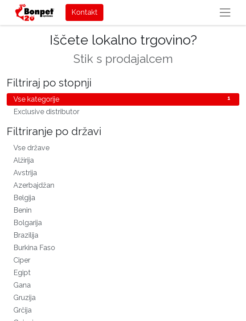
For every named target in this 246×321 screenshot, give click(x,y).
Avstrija (123, 172)
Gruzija (123, 297)
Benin (123, 209)
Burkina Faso (123, 247)
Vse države (123, 147)
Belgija (123, 197)
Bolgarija (123, 222)
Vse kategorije (123, 98)
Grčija (123, 309)
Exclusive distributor (123, 111)
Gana (123, 284)
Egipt (123, 272)
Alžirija (123, 160)
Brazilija (123, 234)
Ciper (123, 259)
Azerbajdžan (123, 184)
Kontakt (84, 12)
